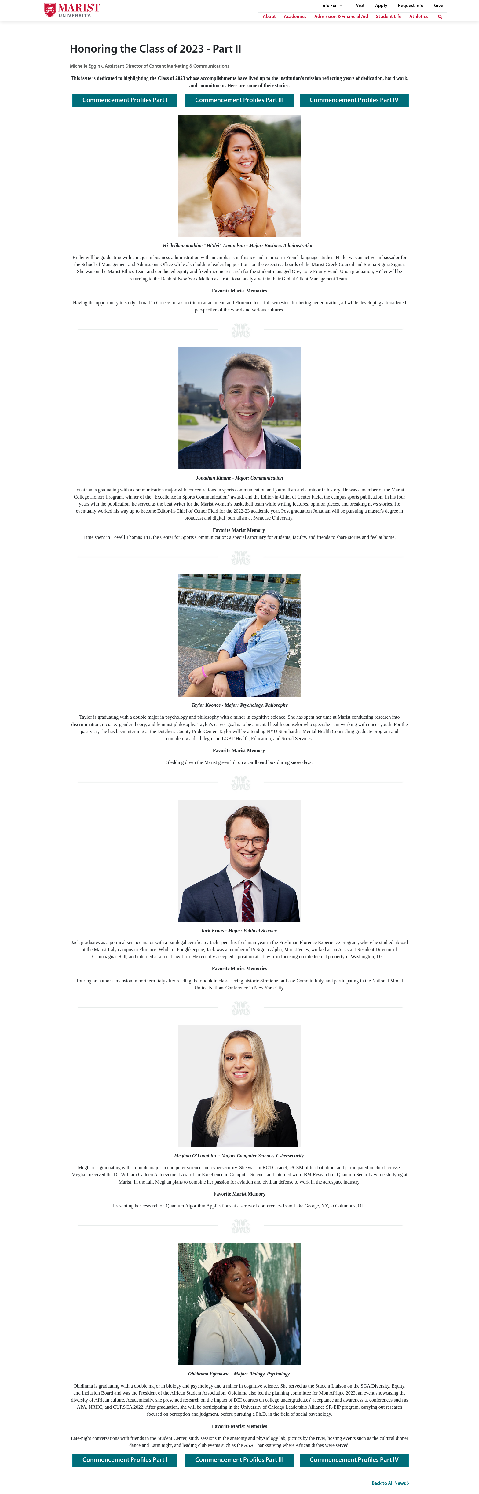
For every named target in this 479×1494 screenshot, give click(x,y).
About (269, 16)
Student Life (388, 16)
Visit (360, 6)
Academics (295, 16)
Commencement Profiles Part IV (354, 100)
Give (438, 6)
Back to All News (390, 1483)
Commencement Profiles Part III (239, 100)
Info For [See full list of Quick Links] (332, 6)
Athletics (418, 16)
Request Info (410, 6)
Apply (381, 6)
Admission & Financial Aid (341, 16)
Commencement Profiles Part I (124, 100)
